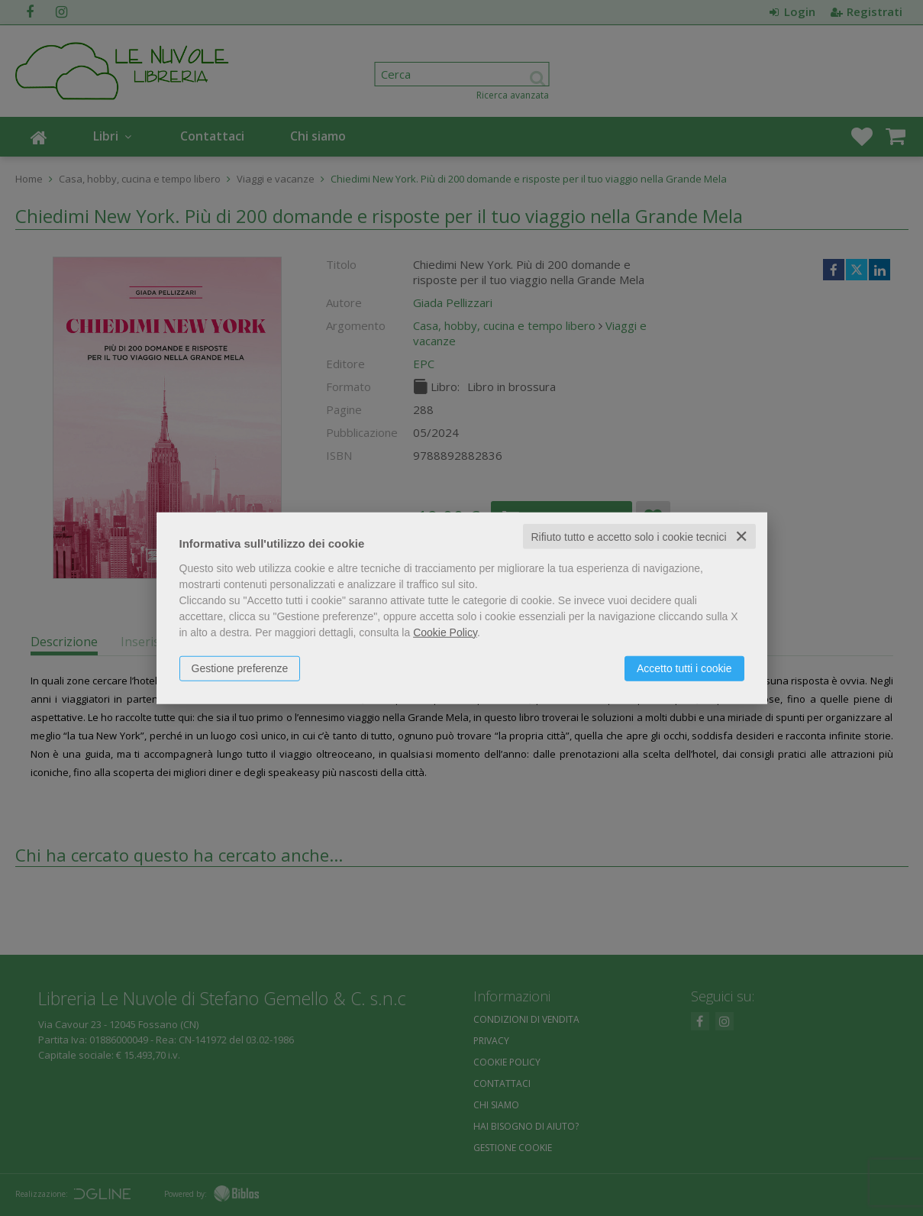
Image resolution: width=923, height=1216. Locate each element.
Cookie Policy (445, 632)
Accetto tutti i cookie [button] (684, 667)
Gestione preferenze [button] (240, 667)
